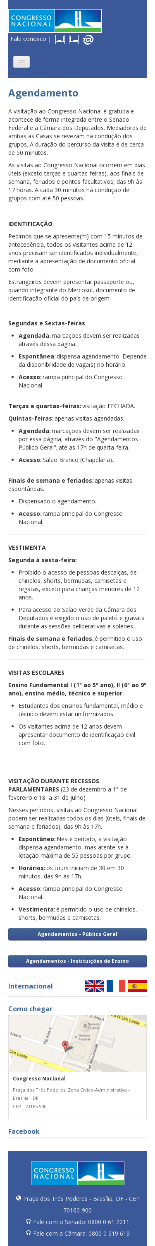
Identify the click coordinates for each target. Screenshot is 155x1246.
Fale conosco (28, 39)
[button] (21, 62)
